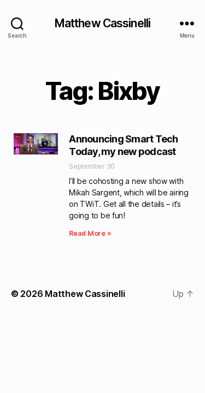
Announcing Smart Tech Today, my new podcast (123, 145)
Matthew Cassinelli (102, 23)
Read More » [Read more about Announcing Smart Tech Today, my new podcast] (90, 233)
